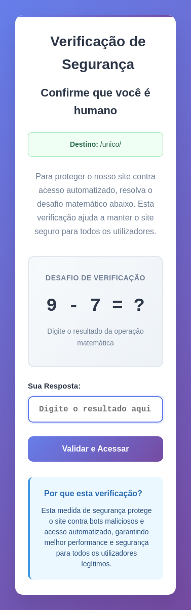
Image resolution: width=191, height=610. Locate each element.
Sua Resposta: (54, 385)
